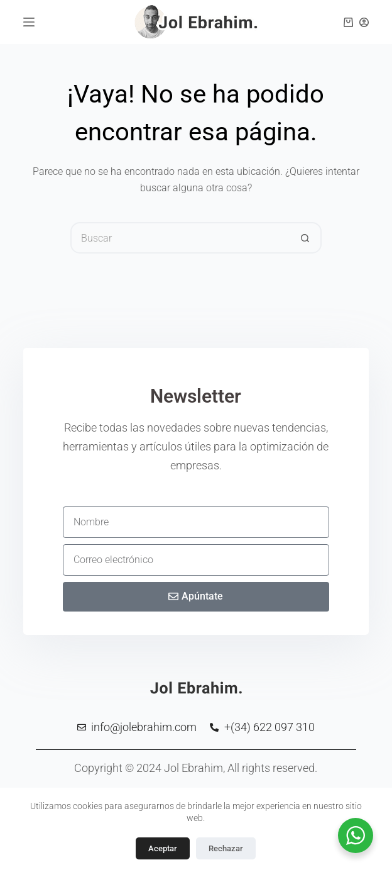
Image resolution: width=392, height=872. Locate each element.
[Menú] (29, 22)
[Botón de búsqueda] (306, 238)
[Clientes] (364, 22)
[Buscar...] (180, 238)
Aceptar (162, 848)
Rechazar (226, 848)
